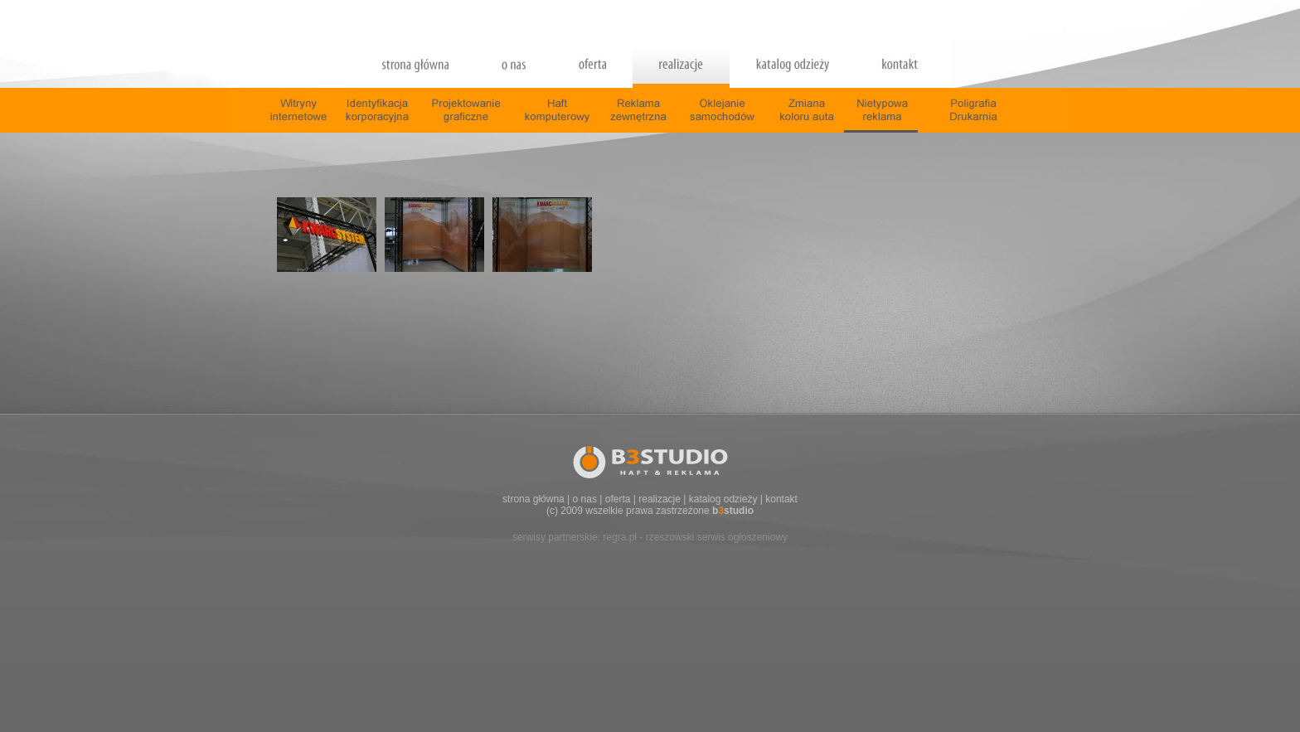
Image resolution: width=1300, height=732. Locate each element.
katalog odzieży (723, 499)
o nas (585, 499)
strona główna (533, 499)
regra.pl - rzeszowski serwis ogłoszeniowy (695, 537)
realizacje (659, 499)
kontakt (781, 499)
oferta (618, 499)
